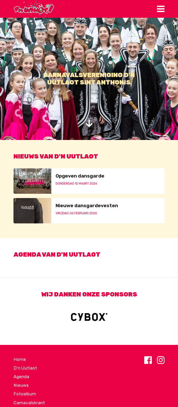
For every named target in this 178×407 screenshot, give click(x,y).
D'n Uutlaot (25, 367)
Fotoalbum (24, 393)
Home (19, 359)
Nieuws (21, 385)
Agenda (21, 376)
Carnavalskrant (29, 402)
